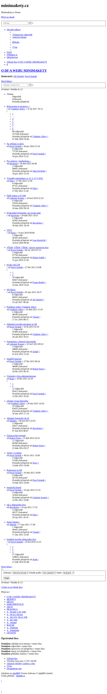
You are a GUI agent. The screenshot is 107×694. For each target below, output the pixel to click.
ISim (11, 181)
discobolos (37, 223)
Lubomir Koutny (17, 198)
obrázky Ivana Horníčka (17, 401)
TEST (9, 230)
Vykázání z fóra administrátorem (21, 376)
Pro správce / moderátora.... (19, 161)
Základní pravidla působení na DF (22, 324)
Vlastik (35, 317)
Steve (34, 463)
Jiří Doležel (18, 76)
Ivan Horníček (38, 240)
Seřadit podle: (42, 573)
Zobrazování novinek (16, 435)
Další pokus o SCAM (16, 195)
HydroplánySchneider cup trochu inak (24, 213)
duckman (13, 163)
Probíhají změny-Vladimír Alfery (21, 307)
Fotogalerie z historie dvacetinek (21, 341)
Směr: (65, 573)
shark (34, 559)
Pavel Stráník (31, 76)
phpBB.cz (20, 676)
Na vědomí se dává (15, 144)
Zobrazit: (16, 573)
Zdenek (12, 524)
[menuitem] (22, 34)
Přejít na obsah (7, 17)
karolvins (15, 215)
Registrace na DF (14, 470)
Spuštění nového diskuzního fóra (21, 539)
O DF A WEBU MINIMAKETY (24, 70)
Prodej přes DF (13, 265)
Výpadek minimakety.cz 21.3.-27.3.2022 (25, 178)
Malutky (13, 421)
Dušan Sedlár (38, 257)
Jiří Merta (11, 289)
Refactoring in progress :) (18, 106)
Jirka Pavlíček (38, 171)
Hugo (13, 233)
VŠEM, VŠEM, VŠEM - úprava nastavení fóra (27, 247)
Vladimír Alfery (18, 109)
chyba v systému (14, 453)
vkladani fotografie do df (18, 418)
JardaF (35, 351)
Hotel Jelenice (13, 522)
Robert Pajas (38, 369)
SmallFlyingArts (14, 359)
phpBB (16, 673)
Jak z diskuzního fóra (16, 505)
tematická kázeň (14, 487)
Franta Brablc (38, 282)
